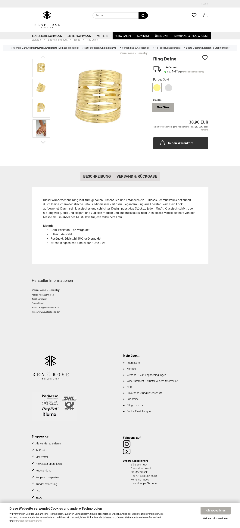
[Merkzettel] (194, 15)
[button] (205, 15)
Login (204, 3)
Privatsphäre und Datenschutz (144, 392)
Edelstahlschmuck (141, 468)
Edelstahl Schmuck (47, 36)
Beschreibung (97, 176)
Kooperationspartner (48, 477)
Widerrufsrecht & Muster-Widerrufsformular (152, 380)
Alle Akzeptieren (216, 510)
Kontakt (143, 36)
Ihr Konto (41, 450)
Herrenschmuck (139, 479)
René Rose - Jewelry (134, 53)
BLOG (39, 497)
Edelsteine (133, 399)
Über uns (161, 36)
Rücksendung (43, 470)
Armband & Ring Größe (191, 36)
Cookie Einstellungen (139, 411)
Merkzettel (42, 457)
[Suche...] (143, 15)
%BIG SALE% (123, 36)
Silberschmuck (138, 464)
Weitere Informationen (216, 518)
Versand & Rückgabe (137, 176)
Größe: (158, 100)
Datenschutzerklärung (30, 520)
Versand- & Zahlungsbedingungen (146, 374)
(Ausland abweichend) (193, 72)
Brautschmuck (139, 472)
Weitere (102, 36)
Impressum (133, 362)
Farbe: (161, 80)
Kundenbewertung (46, 484)
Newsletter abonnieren (49, 463)
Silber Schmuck (79, 36)
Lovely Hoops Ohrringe (143, 483)
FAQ (38, 490)
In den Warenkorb (177, 143)
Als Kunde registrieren (48, 443)
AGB (129, 386)
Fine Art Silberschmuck (143, 475)
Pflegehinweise (135, 405)
